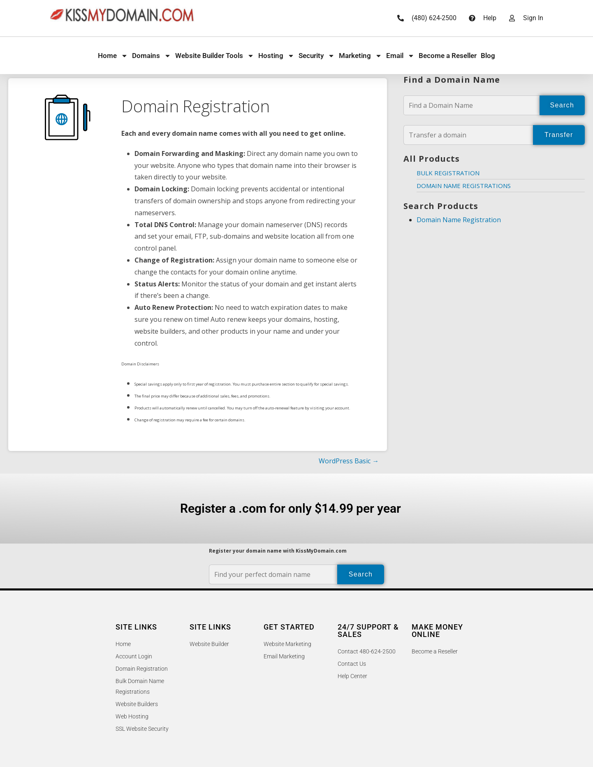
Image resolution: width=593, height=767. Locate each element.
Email (400, 55)
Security (317, 55)
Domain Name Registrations (464, 185)
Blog (488, 55)
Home (113, 55)
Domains (151, 55)
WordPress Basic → (349, 460)
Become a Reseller (448, 55)
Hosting (276, 55)
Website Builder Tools (214, 55)
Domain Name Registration (459, 219)
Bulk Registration (448, 173)
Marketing (360, 55)
